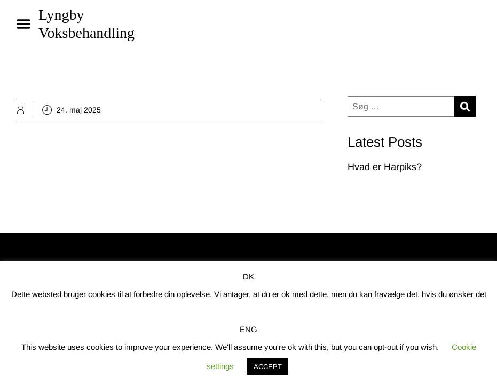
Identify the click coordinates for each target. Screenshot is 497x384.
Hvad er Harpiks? (385, 167)
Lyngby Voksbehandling (86, 23)
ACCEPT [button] (268, 367)
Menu (27, 24)
